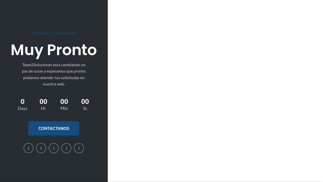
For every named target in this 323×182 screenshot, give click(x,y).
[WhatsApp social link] (66, 148)
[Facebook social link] (28, 148)
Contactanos (53, 128)
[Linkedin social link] (54, 148)
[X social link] (41, 148)
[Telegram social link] (79, 148)
